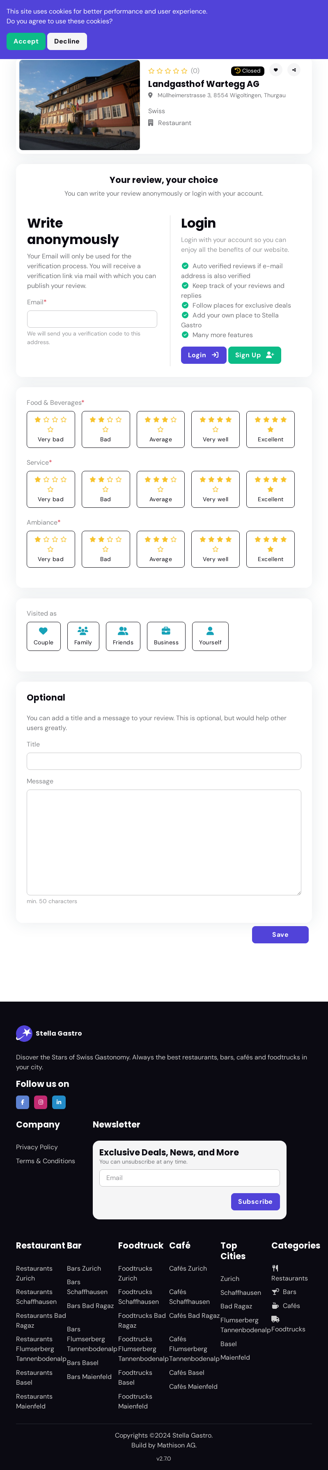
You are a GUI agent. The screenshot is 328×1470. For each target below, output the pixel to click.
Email (37, 302)
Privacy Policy (37, 1147)
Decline (67, 41)
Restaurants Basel (34, 1377)
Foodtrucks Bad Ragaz (142, 1320)
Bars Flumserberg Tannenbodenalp (92, 1339)
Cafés (285, 1305)
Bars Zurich (84, 1268)
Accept (26, 41)
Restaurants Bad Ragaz (41, 1320)
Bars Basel (83, 1362)
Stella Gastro (49, 1033)
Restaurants (289, 1274)
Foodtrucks (288, 1324)
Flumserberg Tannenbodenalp (245, 1325)
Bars (283, 1291)
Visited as (42, 613)
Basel (228, 1344)
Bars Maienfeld (89, 1376)
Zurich (229, 1278)
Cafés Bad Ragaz (194, 1315)
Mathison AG (176, 1445)
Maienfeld (235, 1357)
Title (33, 744)
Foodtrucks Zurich (135, 1273)
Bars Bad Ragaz (90, 1305)
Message (40, 781)
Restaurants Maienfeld (34, 1401)
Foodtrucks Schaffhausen (138, 1296)
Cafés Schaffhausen (189, 1296)
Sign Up (254, 355)
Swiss (156, 111)
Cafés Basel (186, 1372)
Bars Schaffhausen (87, 1287)
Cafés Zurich (188, 1268)
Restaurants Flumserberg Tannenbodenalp (41, 1349)
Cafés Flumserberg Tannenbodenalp (194, 1349)
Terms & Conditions (45, 1161)
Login (204, 355)
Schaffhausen (240, 1292)
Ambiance (44, 522)
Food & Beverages (56, 402)
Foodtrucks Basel (135, 1377)
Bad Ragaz (236, 1306)
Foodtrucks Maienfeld (135, 1401)
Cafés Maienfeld (193, 1386)
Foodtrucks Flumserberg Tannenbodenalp (143, 1349)
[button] (293, 69)
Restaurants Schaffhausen (36, 1296)
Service (39, 462)
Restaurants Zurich (34, 1273)
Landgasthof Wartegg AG (203, 84)
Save (280, 934)
